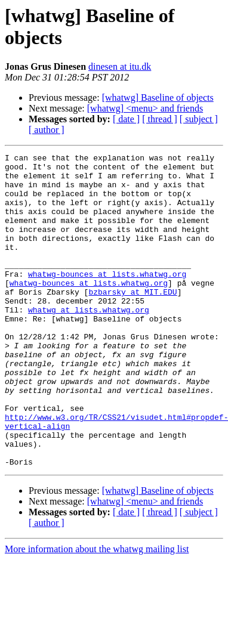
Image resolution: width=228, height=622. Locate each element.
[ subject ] (199, 119)
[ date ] (126, 119)
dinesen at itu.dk (119, 66)
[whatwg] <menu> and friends (145, 108)
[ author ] (46, 130)
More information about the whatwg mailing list (97, 611)
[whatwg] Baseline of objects (158, 97)
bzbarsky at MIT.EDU (132, 320)
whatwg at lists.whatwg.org (88, 341)
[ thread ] (159, 119)
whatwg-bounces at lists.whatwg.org (107, 298)
